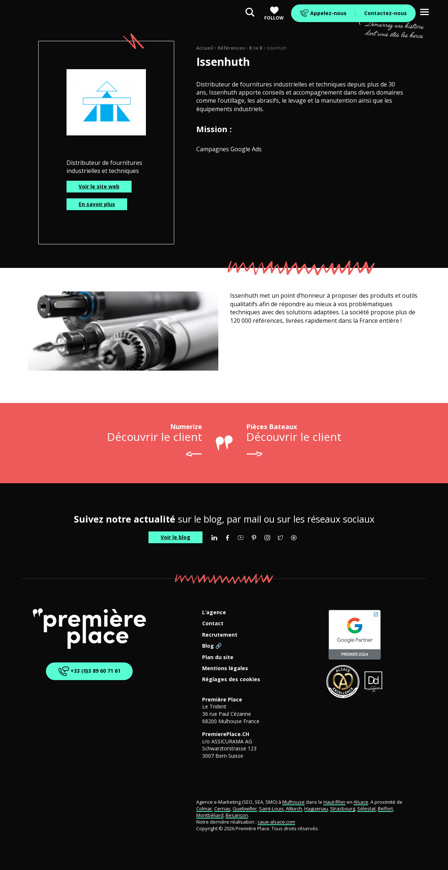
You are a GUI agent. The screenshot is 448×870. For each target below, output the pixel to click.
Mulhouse (293, 802)
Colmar (204, 808)
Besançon (237, 815)
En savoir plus (97, 204)
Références (231, 48)
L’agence (214, 612)
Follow (274, 13)
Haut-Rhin (334, 802)
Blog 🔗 (212, 646)
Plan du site (217, 657)
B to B (255, 48)
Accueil (204, 48)
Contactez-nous (385, 13)
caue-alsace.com (276, 821)
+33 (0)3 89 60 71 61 (88, 671)
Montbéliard (209, 815)
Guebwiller (245, 808)
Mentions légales (225, 668)
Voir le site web (99, 186)
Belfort (385, 808)
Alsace (361, 802)
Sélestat (366, 808)
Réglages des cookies (231, 679)
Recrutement (219, 635)
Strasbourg (342, 808)
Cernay (222, 808)
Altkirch (293, 808)
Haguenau (316, 808)
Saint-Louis (271, 808)
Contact (212, 623)
